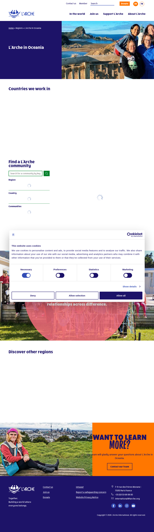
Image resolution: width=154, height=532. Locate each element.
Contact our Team (119, 466)
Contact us (71, 3)
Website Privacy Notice (87, 497)
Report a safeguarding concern (91, 492)
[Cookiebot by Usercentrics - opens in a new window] (129, 234)
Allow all (121, 295)
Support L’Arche (113, 13)
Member (83, 3)
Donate (124, 3)
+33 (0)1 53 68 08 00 (124, 494)
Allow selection (77, 295)
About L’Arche (136, 13)
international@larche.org (127, 498)
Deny (33, 295)
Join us (94, 13)
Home (11, 28)
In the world (77, 13)
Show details (130, 286)
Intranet (80, 487)
